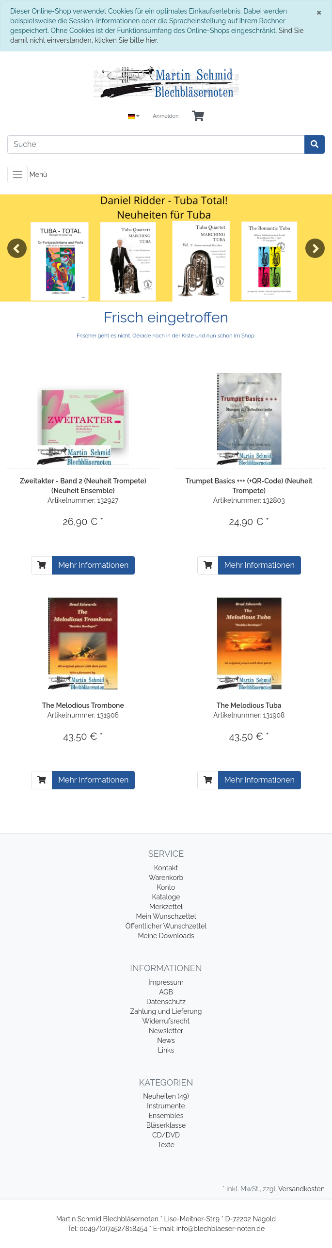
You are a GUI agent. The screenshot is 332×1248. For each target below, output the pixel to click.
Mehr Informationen (93, 565)
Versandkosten (301, 1189)
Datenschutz (166, 1002)
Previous (17, 248)
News (166, 1040)
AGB (166, 992)
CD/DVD (166, 1135)
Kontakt (166, 868)
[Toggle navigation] (17, 174)
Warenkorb (166, 877)
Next (315, 248)
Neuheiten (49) (166, 1096)
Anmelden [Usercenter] (165, 116)
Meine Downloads (166, 936)
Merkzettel (166, 907)
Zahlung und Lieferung (166, 1011)
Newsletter (166, 1031)
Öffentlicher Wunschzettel (166, 926)
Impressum (166, 982)
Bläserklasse (166, 1125)
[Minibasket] (198, 117)
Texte (166, 1145)
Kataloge (166, 897)
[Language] (133, 117)
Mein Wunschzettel (166, 916)
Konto (166, 887)
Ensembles (166, 1116)
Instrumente (166, 1106)
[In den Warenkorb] (41, 565)
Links (166, 1050)
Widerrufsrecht (166, 1021)
